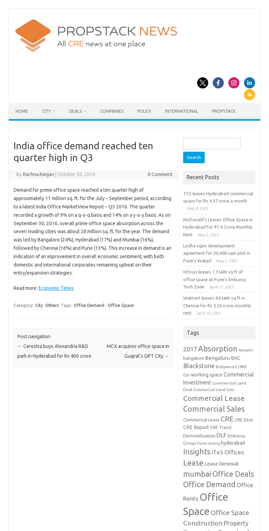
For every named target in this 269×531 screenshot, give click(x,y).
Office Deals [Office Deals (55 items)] (233, 474)
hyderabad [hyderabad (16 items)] (233, 443)
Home (22, 111)
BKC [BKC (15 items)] (236, 358)
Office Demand (89, 305)
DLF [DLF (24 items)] (222, 435)
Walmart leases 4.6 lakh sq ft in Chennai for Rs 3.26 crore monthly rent (217, 305)
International (181, 111)
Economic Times (56, 288)
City (46, 111)
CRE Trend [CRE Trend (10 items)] (220, 427)
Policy (144, 111)
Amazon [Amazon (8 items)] (245, 350)
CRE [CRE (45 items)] (227, 419)
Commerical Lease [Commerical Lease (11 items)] (201, 419)
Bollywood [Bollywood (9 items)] (226, 366)
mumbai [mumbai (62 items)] (197, 473)
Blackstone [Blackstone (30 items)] (199, 365)
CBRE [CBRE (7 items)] (242, 367)
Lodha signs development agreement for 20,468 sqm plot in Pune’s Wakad (216, 253)
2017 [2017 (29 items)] (190, 349)
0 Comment (160, 174)
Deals (75, 111)
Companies (111, 111)
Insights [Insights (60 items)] (197, 451)
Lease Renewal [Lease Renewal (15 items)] (221, 464)
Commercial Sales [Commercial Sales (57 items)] (214, 409)
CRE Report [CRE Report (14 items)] (196, 427)
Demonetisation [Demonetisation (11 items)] (199, 435)
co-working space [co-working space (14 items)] (202, 375)
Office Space (121, 305)
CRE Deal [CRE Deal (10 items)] (244, 419)
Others (52, 305)
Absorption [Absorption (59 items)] (217, 348)
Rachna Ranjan (38, 174)
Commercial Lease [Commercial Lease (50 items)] (214, 398)
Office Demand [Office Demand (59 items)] (209, 484)
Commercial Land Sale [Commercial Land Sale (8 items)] (213, 389)
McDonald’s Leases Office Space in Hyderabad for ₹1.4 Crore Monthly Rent (218, 227)
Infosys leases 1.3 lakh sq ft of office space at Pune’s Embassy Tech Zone (214, 279)
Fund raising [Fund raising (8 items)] (208, 443)
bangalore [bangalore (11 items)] (193, 358)
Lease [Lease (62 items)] (193, 462)
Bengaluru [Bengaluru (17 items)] (217, 358)
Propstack (223, 111)
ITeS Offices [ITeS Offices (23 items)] (228, 452)
